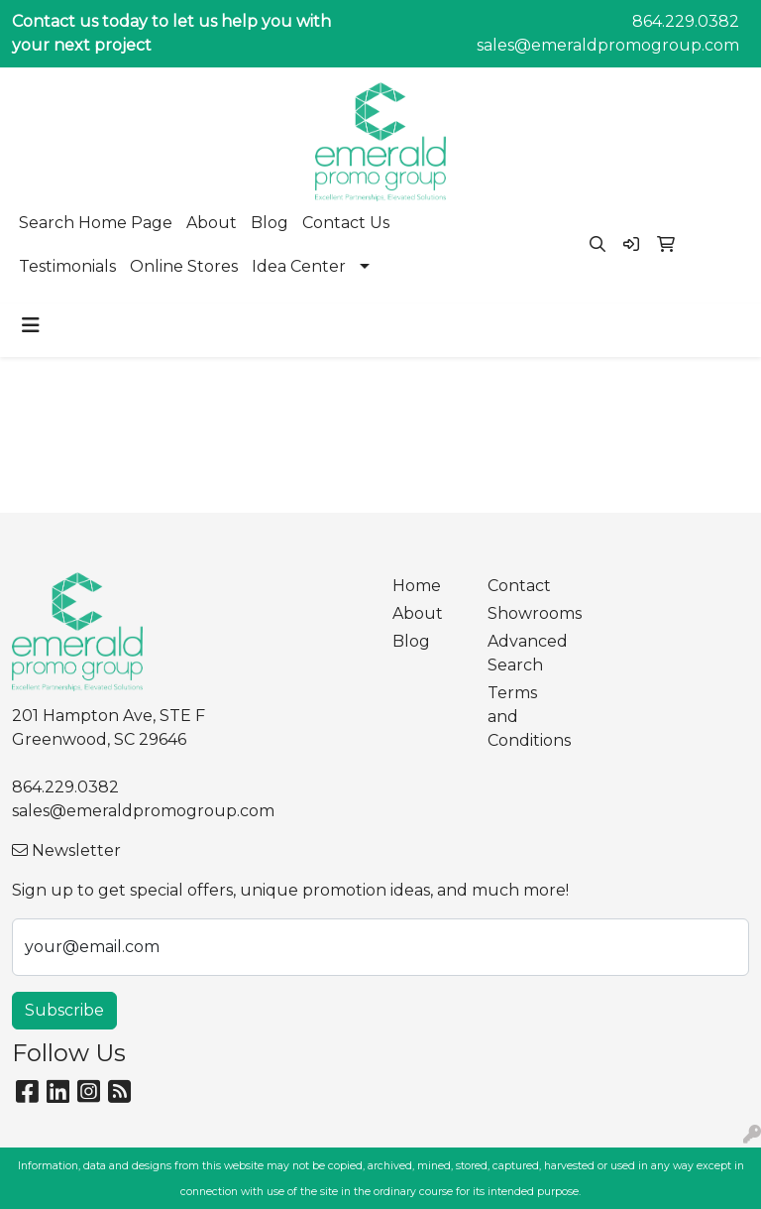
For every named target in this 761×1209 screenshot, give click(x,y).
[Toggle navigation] (31, 325)
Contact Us (345, 222)
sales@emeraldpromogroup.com (608, 45)
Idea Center (299, 266)
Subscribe (64, 1010)
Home (416, 585)
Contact (519, 585)
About (211, 222)
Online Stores (184, 266)
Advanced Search (523, 653)
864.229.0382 (685, 21)
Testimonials (67, 266)
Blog (269, 222)
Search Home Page (95, 222)
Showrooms (523, 613)
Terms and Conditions (523, 716)
